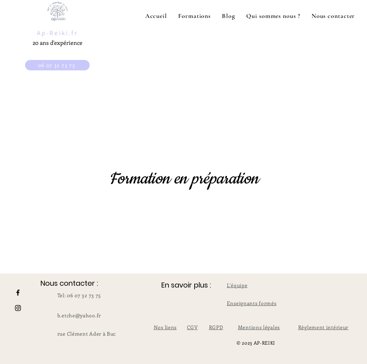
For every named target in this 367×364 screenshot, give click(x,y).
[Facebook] (18, 293)
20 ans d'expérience (57, 42)
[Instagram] (18, 308)
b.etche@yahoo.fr (79, 315)
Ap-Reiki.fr (57, 33)
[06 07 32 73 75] (57, 65)
